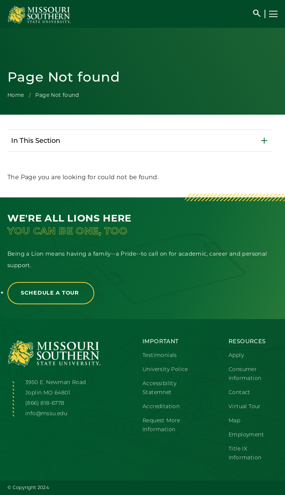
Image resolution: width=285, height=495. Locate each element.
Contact (239, 392)
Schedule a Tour (51, 292)
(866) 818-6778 (45, 403)
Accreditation (161, 406)
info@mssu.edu (46, 413)
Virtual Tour (245, 406)
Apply (236, 355)
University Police (165, 369)
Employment (246, 434)
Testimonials (159, 355)
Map (234, 420)
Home (15, 95)
